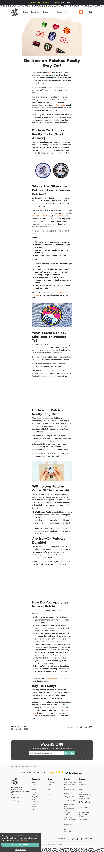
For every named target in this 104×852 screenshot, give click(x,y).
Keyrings (34, 792)
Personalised (51, 782)
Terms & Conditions (84, 807)
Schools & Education (69, 784)
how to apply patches (55, 678)
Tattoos (34, 789)
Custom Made (83, 784)
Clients (81, 787)
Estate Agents (67, 824)
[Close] (102, 2)
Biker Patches (67, 827)
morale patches (44, 213)
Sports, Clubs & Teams (69, 787)
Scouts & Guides (68, 817)
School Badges (52, 787)
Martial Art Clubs (68, 822)
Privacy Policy (83, 810)
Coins (33, 794)
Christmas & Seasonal (69, 832)
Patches (34, 784)
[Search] (67, 12)
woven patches (59, 216)
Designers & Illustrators (70, 819)
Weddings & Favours (69, 789)
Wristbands (35, 801)
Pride (65, 829)
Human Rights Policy (84, 812)
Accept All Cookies (20, 844)
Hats (33, 809)
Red (49, 794)
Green (49, 792)
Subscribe (69, 753)
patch (49, 72)
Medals (34, 799)
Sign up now (65, 2)
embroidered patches (40, 216)
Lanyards (34, 804)
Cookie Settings (83, 819)
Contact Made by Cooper (85, 798)
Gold (49, 789)
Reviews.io (60, 105)
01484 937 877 (18, 797)
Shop (80, 782)
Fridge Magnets (36, 797)
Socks (33, 787)
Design (81, 789)
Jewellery (34, 806)
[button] (35, 12)
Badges (34, 782)
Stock (49, 784)
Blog (16, 766)
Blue (49, 797)
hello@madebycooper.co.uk (18, 801)
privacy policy (22, 840)
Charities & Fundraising (70, 782)
